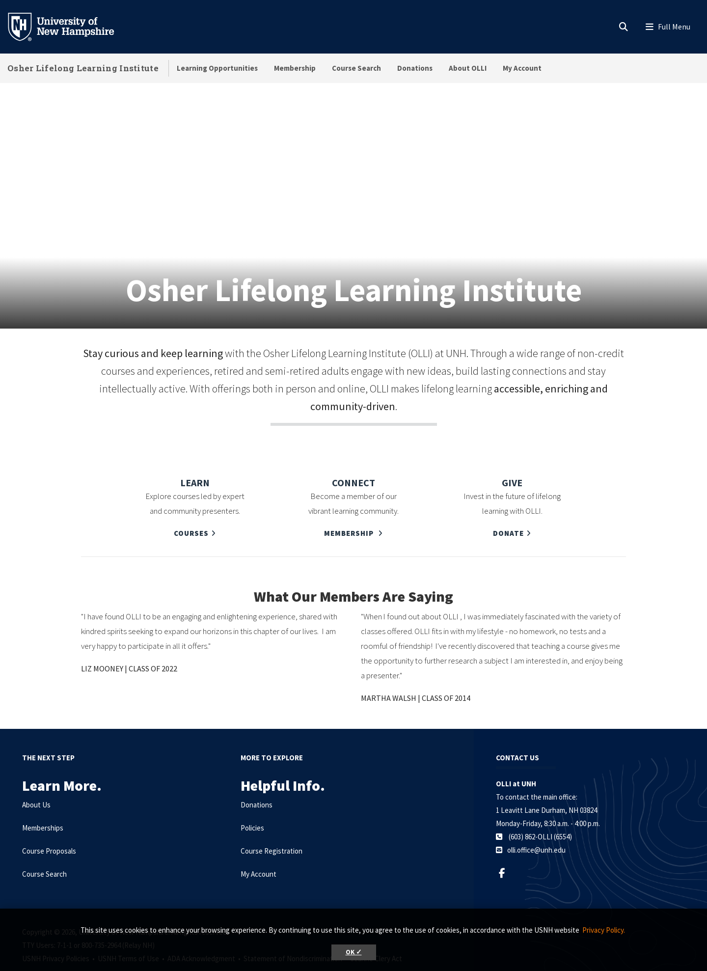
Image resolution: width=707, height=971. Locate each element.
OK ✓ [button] (354, 952)
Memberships (42, 803)
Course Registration (271, 827)
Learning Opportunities (217, 68)
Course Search (356, 68)
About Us (36, 780)
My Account (522, 68)
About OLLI (468, 68)
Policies (252, 803)
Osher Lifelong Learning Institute (83, 68)
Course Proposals (49, 827)
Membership (295, 68)
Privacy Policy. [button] (603, 930)
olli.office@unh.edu (536, 826)
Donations (415, 68)
